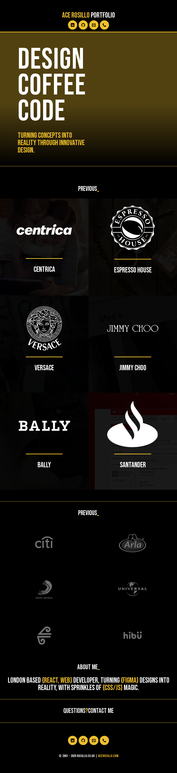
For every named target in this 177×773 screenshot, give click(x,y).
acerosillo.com (108, 756)
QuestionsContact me (88, 711)
